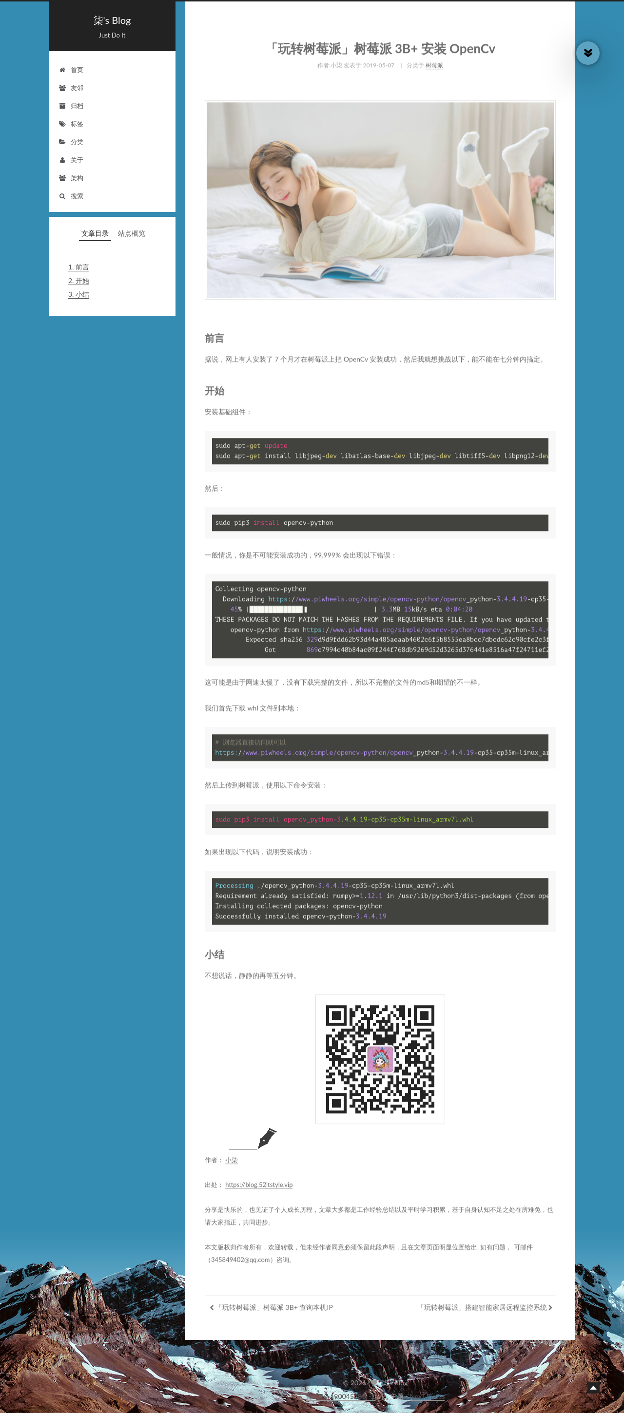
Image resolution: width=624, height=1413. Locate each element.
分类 (70, 142)
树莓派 (434, 58)
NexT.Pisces (427, 1396)
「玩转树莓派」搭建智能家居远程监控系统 (482, 1301)
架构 (70, 178)
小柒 (231, 1153)
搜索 (70, 196)
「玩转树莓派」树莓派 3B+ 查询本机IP (274, 1301)
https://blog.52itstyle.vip (258, 1178)
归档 (70, 106)
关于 (70, 160)
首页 (70, 70)
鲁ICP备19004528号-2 (340, 1396)
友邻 (70, 88)
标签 (70, 124)
